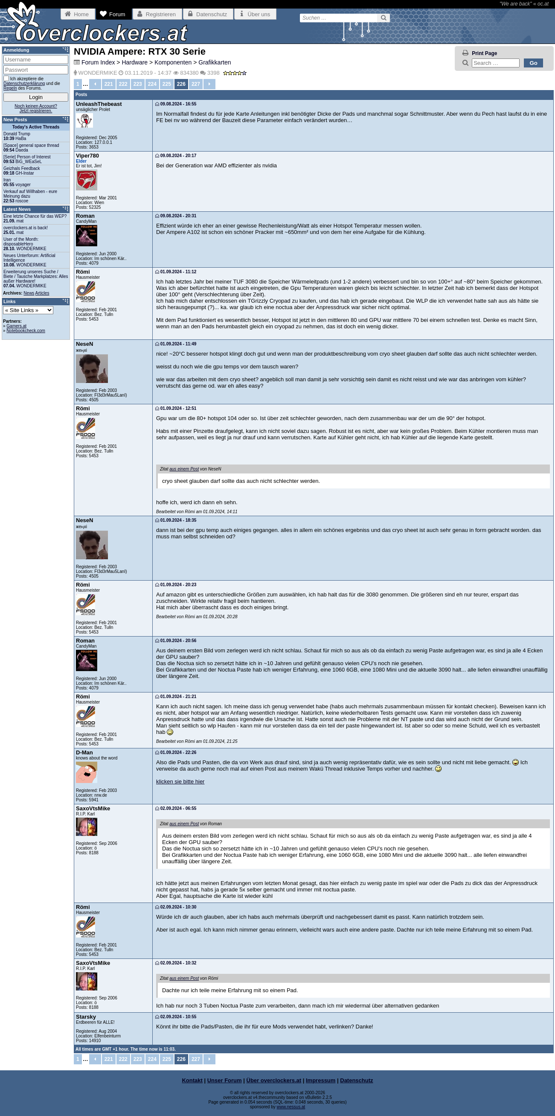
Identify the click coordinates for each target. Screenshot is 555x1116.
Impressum (320, 1080)
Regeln (10, 88)
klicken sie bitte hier (180, 781)
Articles (42, 293)
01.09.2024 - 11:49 (175, 344)
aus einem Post (184, 469)
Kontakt (192, 1080)
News (28, 293)
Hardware (135, 62)
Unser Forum (224, 1080)
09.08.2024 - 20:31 (175, 215)
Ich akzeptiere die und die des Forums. (31, 83)
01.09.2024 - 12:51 (175, 408)
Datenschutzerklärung (24, 83)
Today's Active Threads (36, 127)
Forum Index (98, 62)
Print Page (484, 53)
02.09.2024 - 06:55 (175, 808)
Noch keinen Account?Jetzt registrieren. (36, 108)
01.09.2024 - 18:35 (175, 520)
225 (167, 84)
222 (123, 84)
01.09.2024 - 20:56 (175, 640)
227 (196, 84)
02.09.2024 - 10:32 (175, 963)
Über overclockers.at (274, 1080)
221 (109, 84)
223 (138, 84)
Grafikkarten (214, 62)
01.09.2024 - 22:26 (175, 752)
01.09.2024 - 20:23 (175, 584)
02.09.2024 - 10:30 (175, 907)
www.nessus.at (291, 1106)
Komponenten (173, 62)
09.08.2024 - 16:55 (175, 104)
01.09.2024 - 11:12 (175, 271)
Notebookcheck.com (25, 330)
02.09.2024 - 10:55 (175, 1016)
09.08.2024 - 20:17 (175, 155)
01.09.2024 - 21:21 (175, 696)
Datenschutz (356, 1080)
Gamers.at (16, 326)
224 (152, 84)
